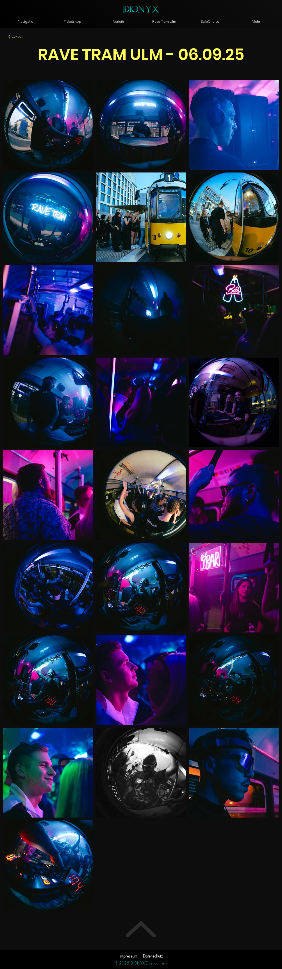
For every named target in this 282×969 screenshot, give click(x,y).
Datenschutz (153, 956)
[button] (26, 21)
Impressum (128, 956)
